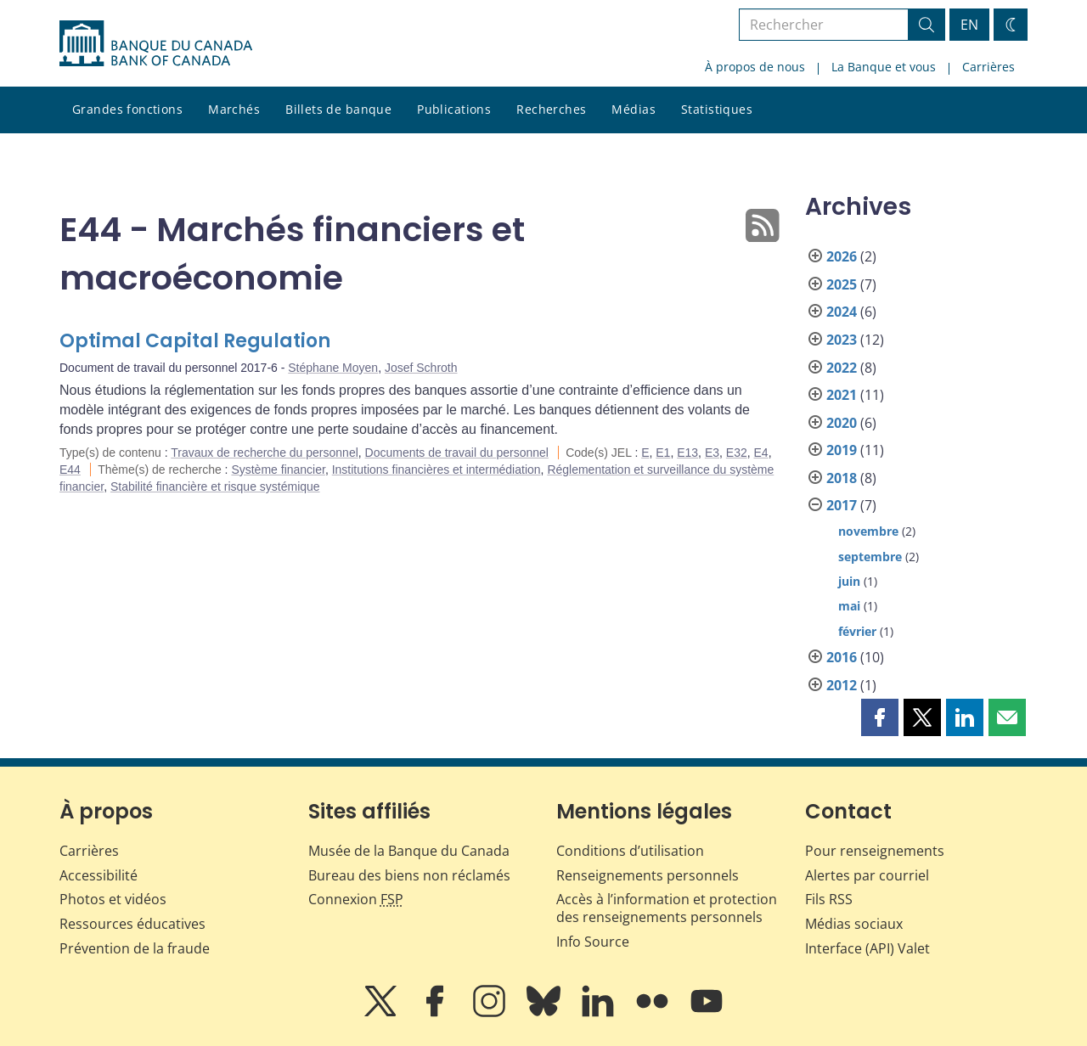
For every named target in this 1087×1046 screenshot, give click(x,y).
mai (849, 606)
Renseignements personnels (647, 875)
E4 (761, 452)
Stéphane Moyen (333, 367)
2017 (841, 505)
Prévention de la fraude (134, 948)
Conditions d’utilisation (630, 850)
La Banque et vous (883, 67)
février (857, 631)
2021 (841, 394)
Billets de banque (338, 109)
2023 (841, 339)
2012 (841, 685)
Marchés (234, 109)
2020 (841, 422)
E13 (687, 452)
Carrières (988, 67)
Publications (454, 109)
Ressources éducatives (132, 923)
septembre (870, 556)
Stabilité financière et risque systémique (215, 486)
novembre (868, 531)
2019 (841, 450)
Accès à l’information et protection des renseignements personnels (666, 908)
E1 (663, 452)
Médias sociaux (854, 923)
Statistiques (716, 109)
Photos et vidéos (112, 899)
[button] (879, 717)
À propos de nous (755, 67)
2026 (841, 256)
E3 (712, 452)
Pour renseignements (874, 850)
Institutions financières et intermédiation (436, 469)
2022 (841, 367)
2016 (841, 657)
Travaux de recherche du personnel (264, 452)
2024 (841, 311)
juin (849, 581)
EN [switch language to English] (969, 24)
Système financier (278, 469)
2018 (841, 478)
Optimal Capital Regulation (194, 341)
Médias (633, 109)
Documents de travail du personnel (457, 452)
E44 (70, 469)
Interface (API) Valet (867, 948)
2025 (841, 284)
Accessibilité (98, 875)
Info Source (592, 941)
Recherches (551, 109)
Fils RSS (829, 899)
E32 (736, 452)
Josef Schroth (421, 367)
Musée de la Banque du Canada (409, 850)
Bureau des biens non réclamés (409, 875)
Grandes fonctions (127, 109)
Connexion (355, 899)
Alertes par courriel (867, 875)
